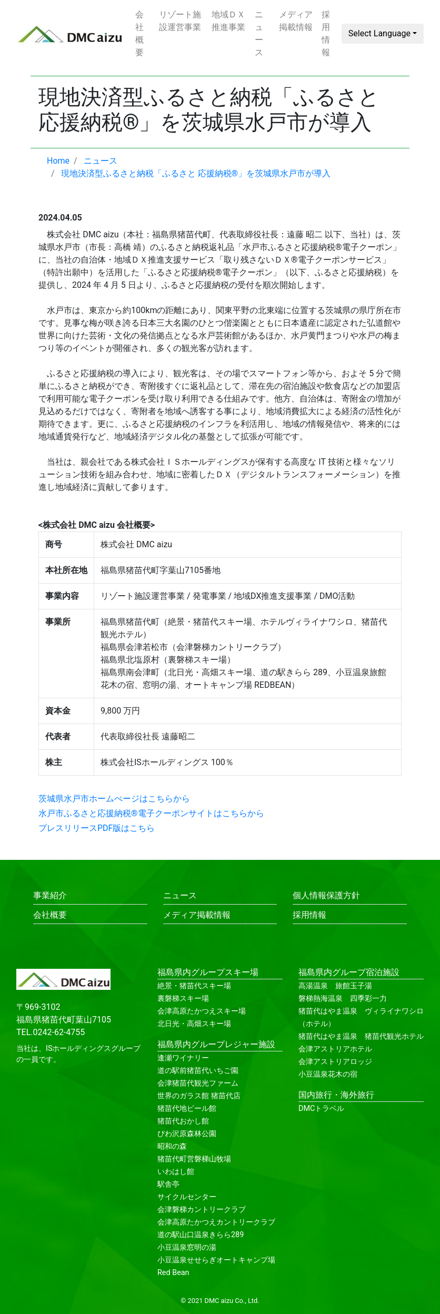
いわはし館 (175, 1171)
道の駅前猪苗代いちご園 (197, 1070)
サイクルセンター (186, 1196)
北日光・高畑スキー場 (194, 1023)
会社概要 (139, 33)
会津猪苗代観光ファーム (197, 1083)
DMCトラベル (321, 1108)
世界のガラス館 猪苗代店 (199, 1095)
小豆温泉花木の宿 (327, 1074)
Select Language (379, 33)
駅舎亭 (168, 1184)
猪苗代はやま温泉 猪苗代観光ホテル (361, 1036)
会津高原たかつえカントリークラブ (216, 1222)
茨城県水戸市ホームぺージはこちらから (114, 799)
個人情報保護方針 (326, 895)
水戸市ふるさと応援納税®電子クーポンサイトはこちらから (151, 813)
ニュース (259, 33)
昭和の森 (172, 1146)
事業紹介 (50, 895)
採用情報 (326, 33)
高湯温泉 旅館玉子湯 (335, 985)
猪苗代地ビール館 (186, 1108)
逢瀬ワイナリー (183, 1058)
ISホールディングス (78, 1048)
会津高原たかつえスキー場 (201, 1011)
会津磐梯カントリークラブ (201, 1209)
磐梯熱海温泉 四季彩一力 (342, 998)
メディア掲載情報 (296, 20)
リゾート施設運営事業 (180, 20)
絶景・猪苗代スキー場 (194, 985)
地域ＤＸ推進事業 (228, 20)
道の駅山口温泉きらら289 (200, 1234)
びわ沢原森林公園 (186, 1133)
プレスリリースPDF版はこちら (96, 828)
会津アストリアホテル (335, 1049)
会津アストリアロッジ (335, 1061)
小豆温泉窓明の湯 (186, 1247)
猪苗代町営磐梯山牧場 (194, 1159)
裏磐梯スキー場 (183, 998)
